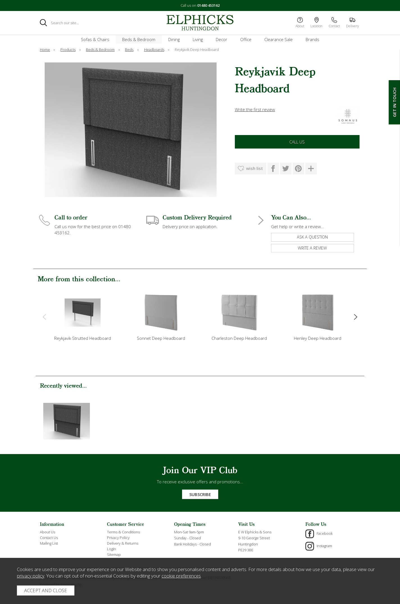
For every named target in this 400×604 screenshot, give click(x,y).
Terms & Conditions (123, 532)
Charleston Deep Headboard (239, 338)
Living (198, 39)
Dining (174, 39)
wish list (254, 168)
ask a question (312, 237)
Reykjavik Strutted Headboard (82, 338)
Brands (312, 39)
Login (111, 548)
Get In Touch (394, 102)
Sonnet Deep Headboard (161, 338)
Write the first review (255, 109)
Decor (221, 39)
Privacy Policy (118, 537)
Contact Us (49, 537)
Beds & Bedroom (138, 39)
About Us (47, 532)
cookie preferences (181, 575)
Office (245, 39)
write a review (312, 248)
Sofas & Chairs (95, 39)
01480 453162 (208, 5)
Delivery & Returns (122, 543)
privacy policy (30, 575)
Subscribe (200, 494)
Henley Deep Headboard (317, 338)
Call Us (297, 142)
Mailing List (49, 543)
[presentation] (44, 316)
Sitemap (114, 554)
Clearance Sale (278, 39)
